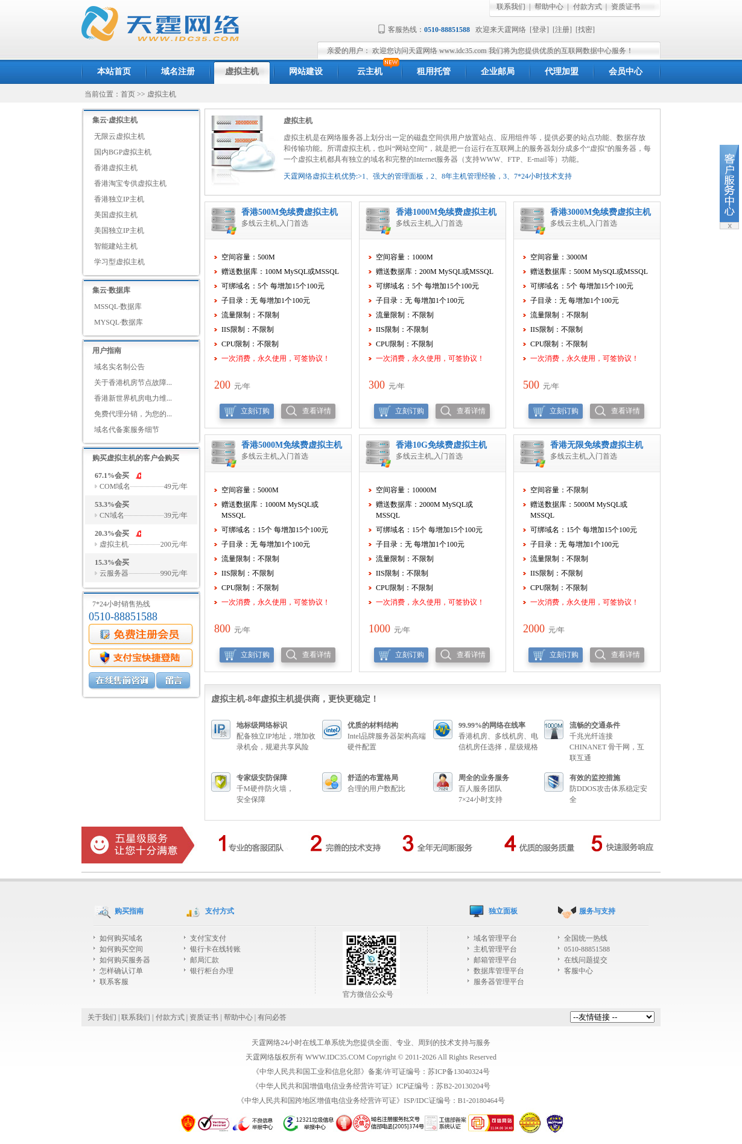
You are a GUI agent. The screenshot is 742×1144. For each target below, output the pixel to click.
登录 (539, 29)
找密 (585, 29)
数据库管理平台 (499, 971)
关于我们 (101, 1017)
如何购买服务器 (125, 960)
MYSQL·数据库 (118, 322)
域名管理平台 (495, 938)
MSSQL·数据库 (118, 306)
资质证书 (625, 6)
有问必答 (272, 1017)
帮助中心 (548, 6)
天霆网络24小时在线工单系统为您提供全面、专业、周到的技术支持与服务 (371, 1042)
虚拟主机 (161, 94)
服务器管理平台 (499, 981)
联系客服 (114, 981)
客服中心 (578, 971)
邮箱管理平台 (495, 960)
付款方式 (587, 6)
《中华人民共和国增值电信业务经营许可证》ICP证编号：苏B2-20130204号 (371, 1086)
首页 (128, 94)
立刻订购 (255, 411)
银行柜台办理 (211, 971)
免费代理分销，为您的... (133, 414)
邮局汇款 (204, 960)
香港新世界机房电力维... (133, 398)
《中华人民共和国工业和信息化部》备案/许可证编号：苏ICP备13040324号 (371, 1071)
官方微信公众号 (371, 990)
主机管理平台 (495, 949)
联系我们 (510, 6)
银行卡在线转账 (215, 949)
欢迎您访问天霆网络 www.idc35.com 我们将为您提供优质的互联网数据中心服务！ (502, 50)
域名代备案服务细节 (126, 429)
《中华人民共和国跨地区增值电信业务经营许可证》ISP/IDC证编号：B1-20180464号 (370, 1100)
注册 (562, 29)
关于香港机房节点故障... (133, 382)
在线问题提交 (585, 960)
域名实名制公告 (119, 367)
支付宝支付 (208, 938)
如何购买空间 (121, 949)
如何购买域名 (121, 938)
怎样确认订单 (121, 971)
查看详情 (316, 411)
